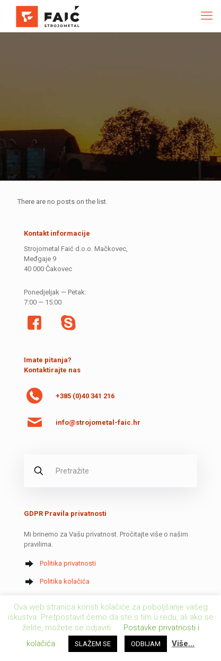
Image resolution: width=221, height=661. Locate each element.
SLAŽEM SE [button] (93, 644)
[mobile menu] (207, 16)
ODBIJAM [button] (146, 644)
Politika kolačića (65, 581)
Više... (183, 643)
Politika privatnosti (68, 563)
